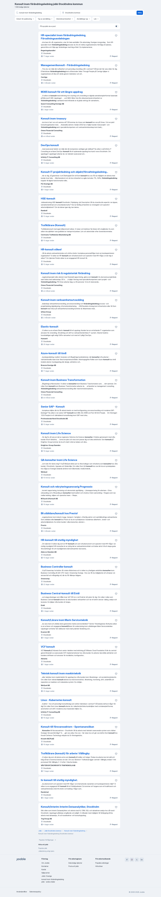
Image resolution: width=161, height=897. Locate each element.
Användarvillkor (21, 892)
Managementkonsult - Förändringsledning (65, 65)
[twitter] (137, 860)
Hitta (140, 13)
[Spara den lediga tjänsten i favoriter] (116, 35)
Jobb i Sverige (46, 876)
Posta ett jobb (73, 866)
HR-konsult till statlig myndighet (59, 540)
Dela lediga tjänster (75, 863)
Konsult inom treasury (53, 118)
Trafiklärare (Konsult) (53, 225)
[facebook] (127, 860)
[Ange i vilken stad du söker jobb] (83, 13)
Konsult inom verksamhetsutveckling (62, 299)
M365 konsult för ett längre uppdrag (62, 91)
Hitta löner (99, 866)
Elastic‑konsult (49, 326)
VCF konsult (48, 646)
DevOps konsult (50, 145)
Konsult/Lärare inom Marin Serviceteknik (64, 620)
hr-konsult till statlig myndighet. (59, 780)
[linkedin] (142, 860)
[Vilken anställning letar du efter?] (37, 13)
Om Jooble (45, 863)
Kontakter (44, 866)
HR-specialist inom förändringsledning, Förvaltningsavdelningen (63, 37)
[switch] (116, 26)
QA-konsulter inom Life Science (59, 460)
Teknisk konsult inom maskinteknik (61, 673)
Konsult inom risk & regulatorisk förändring (65, 273)
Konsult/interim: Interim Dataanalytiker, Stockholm (70, 806)
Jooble (142, 892)
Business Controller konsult (57, 566)
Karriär (43, 869)
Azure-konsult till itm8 (53, 353)
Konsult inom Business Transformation (63, 379)
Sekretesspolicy (35, 892)
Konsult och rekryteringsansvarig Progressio (66, 486)
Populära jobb (42, 848)
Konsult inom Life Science (56, 433)
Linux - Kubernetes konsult (56, 700)
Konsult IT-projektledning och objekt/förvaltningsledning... (74, 171)
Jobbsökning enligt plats (46, 851)
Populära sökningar (102, 863)
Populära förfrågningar (47, 840)
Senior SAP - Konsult (53, 406)
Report (114, 56)
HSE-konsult (48, 198)
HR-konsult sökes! (51, 249)
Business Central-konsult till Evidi (60, 593)
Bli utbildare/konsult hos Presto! (59, 513)
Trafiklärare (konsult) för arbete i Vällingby (65, 753)
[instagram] (132, 860)
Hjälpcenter (45, 873)
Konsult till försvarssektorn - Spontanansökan (67, 726)
